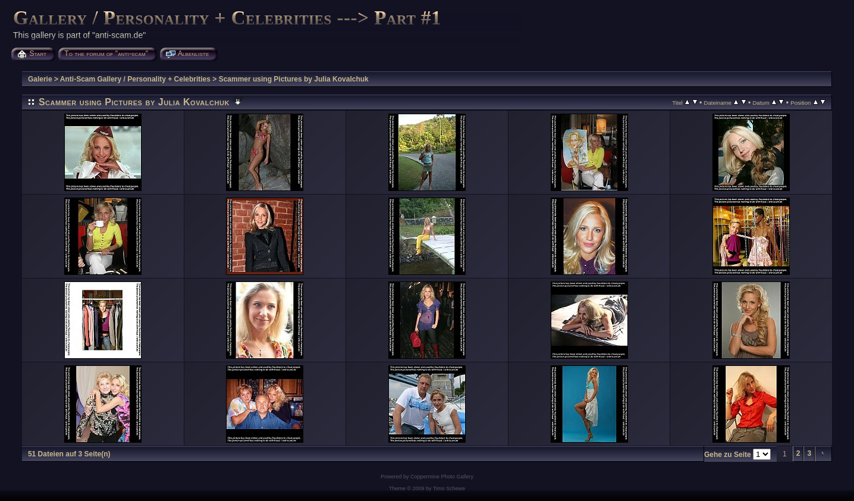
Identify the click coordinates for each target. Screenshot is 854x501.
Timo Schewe (449, 488)
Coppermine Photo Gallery (441, 477)
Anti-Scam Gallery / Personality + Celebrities (135, 79)
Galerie (40, 79)
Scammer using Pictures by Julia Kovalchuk (294, 79)
